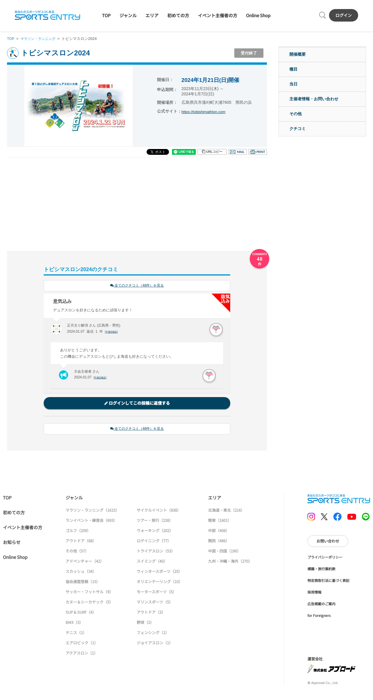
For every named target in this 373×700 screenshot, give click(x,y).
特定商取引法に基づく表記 (328, 581)
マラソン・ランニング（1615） (92, 511)
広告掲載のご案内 (321, 604)
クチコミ (297, 128)
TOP (106, 15)
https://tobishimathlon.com (205, 111)
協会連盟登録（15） (83, 582)
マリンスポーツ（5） (155, 603)
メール (237, 152)
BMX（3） (74, 623)
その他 (295, 113)
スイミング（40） (152, 562)
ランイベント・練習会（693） (91, 521)
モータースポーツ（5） (156, 592)
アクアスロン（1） (82, 654)
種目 (293, 69)
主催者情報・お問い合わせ (313, 99)
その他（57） (77, 552)
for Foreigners (319, 616)
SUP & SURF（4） (81, 613)
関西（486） (218, 541)
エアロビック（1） (82, 643)
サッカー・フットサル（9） (89, 592)
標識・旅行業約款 (321, 569)
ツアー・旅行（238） (155, 521)
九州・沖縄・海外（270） (230, 562)
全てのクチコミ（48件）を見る (137, 286)
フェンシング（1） (153, 633)
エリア (152, 15)
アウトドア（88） (81, 541)
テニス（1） (76, 633)
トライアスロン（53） (156, 552)
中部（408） (218, 531)
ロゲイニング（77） (154, 541)
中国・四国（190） (224, 552)
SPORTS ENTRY (47, 15)
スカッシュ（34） (81, 572)
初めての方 (178, 15)
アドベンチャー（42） (85, 562)
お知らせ (11, 543)
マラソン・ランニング (40, 38)
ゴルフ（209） (78, 531)
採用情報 (314, 592)
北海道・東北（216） (226, 511)
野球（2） (145, 623)
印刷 (257, 152)
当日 (293, 84)
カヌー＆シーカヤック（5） (89, 603)
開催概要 (297, 54)
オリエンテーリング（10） (159, 582)
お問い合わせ (327, 542)
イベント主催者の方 (217, 15)
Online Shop (258, 15)
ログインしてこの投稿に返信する (137, 403)
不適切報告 (112, 332)
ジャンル (128, 15)
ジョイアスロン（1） (155, 643)
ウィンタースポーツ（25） (159, 572)
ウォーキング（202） (155, 531)
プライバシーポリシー (324, 557)
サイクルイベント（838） (159, 511)
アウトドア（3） (151, 613)
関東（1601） (219, 521)
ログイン (343, 15)
